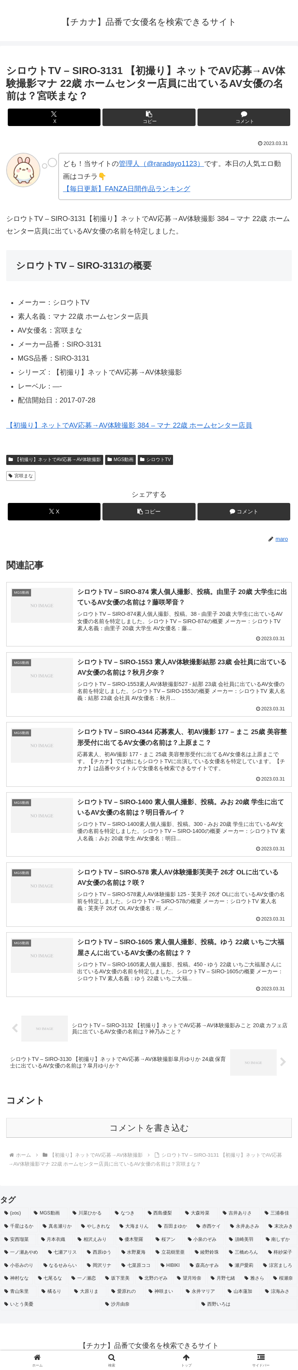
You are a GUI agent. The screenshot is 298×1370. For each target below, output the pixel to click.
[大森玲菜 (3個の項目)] (200, 1215)
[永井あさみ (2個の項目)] (245, 1228)
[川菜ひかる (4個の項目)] (89, 1215)
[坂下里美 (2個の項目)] (118, 1280)
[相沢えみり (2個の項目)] (94, 1241)
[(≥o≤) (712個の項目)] (15, 1215)
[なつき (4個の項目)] (127, 1215)
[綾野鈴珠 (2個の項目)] (207, 1254)
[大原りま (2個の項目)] (88, 1293)
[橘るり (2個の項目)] (53, 1293)
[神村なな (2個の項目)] (17, 1280)
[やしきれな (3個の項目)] (96, 1228)
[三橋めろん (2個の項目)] (244, 1254)
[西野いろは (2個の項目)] (247, 1306)
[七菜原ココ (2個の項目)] (137, 1267)
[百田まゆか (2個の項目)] (172, 1228)
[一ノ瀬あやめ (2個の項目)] (22, 1254)
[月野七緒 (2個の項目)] (223, 1280)
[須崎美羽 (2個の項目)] (243, 1241)
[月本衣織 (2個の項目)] (55, 1241)
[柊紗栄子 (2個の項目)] (281, 1254)
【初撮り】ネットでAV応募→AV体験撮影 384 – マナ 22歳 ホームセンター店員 (129, 425)
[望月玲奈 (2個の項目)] (189, 1280)
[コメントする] (244, 117)
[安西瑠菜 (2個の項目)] (18, 1241)
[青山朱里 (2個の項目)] (18, 1293)
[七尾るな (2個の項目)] (51, 1280)
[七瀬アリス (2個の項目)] (63, 1254)
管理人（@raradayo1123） (161, 164)
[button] (148, 117)
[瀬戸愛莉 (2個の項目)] (241, 1267)
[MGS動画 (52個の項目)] (49, 1215)
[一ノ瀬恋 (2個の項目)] (84, 1280)
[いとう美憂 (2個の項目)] (50, 1306)
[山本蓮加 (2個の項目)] (242, 1293)
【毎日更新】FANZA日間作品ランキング (126, 189)
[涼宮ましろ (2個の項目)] (278, 1267)
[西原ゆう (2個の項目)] (99, 1254)
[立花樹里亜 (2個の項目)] (171, 1254)
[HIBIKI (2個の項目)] (171, 1267)
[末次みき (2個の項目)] (281, 1228)
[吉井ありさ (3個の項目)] (239, 1215)
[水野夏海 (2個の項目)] (134, 1254)
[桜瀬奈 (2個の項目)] (283, 1280)
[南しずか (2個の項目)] (280, 1241)
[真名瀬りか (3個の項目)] (57, 1228)
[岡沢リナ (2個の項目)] (99, 1267)
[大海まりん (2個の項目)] (134, 1228)
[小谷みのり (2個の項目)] (19, 1267)
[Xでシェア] (54, 117)
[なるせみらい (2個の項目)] (61, 1267)
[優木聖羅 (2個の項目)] (133, 1241)
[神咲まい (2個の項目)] (163, 1293)
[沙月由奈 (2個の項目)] (149, 1306)
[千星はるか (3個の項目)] (19, 1228)
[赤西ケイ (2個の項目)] (209, 1228)
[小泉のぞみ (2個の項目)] (204, 1241)
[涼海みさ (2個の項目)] (279, 1293)
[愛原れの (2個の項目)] (126, 1293)
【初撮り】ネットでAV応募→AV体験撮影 (55, 459)
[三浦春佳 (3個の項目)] (279, 1215)
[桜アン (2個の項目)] (167, 1241)
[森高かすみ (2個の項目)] (205, 1267)
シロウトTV (155, 459)
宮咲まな (21, 476)
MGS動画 (120, 459)
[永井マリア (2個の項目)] (202, 1293)
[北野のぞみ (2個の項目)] (153, 1280)
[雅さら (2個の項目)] (255, 1280)
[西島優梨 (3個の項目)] (162, 1215)
